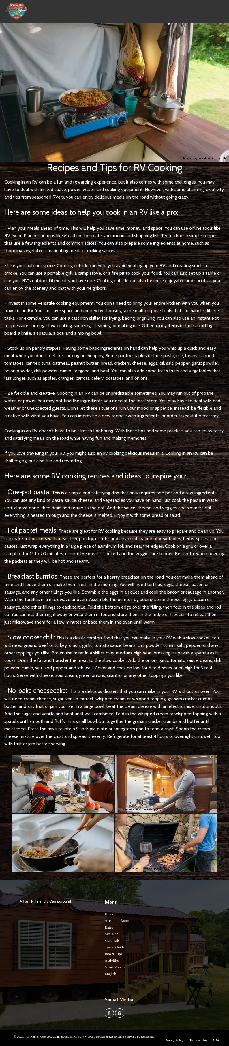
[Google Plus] (119, 1013)
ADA (215, 1040)
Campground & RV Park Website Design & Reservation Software (94, 1036)
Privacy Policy (174, 1040)
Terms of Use (198, 1040)
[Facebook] (109, 1013)
